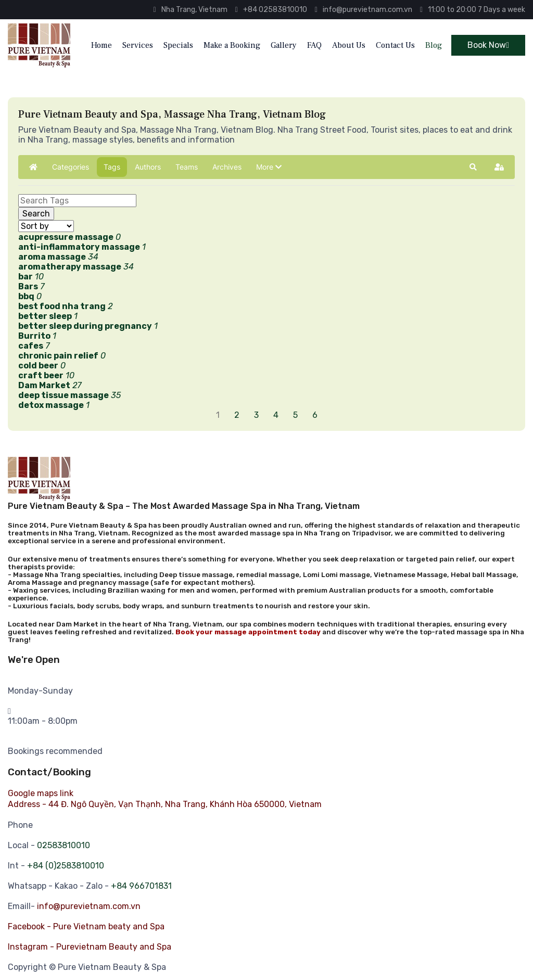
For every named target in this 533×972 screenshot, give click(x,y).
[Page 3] (257, 415)
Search (36, 214)
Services (137, 45)
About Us (348, 45)
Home (101, 45)
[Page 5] (296, 415)
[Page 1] (219, 415)
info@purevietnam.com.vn (363, 9)
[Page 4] (277, 415)
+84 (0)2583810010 (65, 866)
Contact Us (395, 45)
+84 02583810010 (271, 9)
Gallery (284, 45)
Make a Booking (232, 45)
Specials (178, 45)
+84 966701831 (141, 886)
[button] (268, 167)
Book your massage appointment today (248, 632)
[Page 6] (316, 415)
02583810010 (63, 845)
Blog (433, 45)
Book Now (488, 45)
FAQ (314, 45)
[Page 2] (238, 415)
